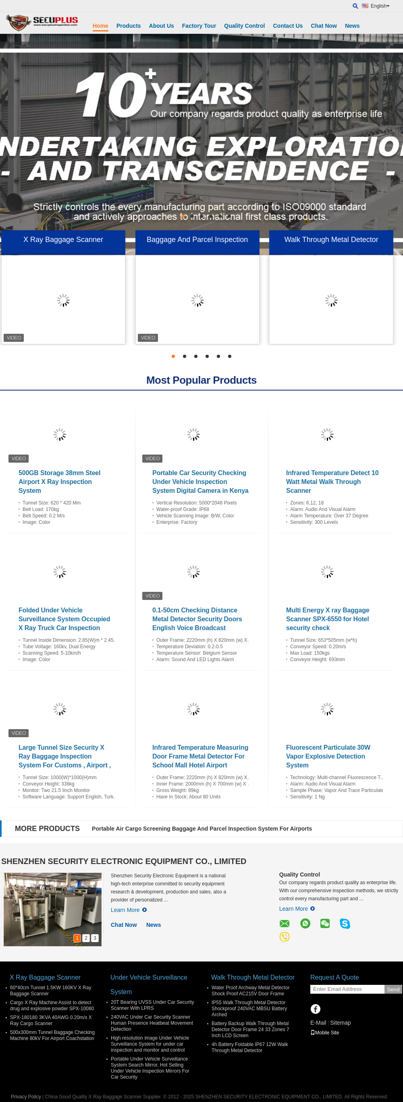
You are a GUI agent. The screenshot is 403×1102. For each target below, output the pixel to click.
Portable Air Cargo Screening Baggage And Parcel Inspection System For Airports (202, 828)
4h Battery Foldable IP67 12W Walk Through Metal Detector (250, 1047)
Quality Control (244, 26)
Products (128, 26)
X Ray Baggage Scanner (63, 240)
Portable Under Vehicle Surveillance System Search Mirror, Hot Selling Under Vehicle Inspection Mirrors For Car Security (150, 1068)
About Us (161, 26)
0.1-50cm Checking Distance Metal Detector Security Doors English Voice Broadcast (197, 619)
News (352, 26)
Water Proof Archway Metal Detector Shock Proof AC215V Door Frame (251, 991)
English (380, 6)
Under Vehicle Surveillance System (148, 984)
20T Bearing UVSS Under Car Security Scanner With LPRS (152, 1005)
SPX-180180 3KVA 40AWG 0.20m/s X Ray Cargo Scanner (51, 1020)
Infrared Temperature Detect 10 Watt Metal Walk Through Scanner (332, 481)
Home (100, 26)
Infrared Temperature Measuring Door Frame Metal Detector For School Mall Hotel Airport (200, 756)
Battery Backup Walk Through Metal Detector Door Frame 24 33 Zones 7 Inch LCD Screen (250, 1029)
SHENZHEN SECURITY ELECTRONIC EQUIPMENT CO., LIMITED (124, 861)
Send (393, 989)
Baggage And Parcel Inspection (197, 240)
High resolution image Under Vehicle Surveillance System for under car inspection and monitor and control (150, 1044)
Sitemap (340, 1022)
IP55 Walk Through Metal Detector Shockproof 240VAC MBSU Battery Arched (249, 1008)
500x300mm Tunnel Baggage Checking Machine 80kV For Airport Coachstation (52, 1035)
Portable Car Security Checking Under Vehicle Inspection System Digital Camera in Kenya (200, 481)
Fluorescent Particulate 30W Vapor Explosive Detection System (328, 756)
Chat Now (324, 26)
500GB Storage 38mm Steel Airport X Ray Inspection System (59, 481)
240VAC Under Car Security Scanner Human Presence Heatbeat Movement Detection (152, 1023)
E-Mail (318, 1022)
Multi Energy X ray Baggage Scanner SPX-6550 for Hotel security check (327, 619)
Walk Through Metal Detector (331, 240)
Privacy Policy (26, 1097)
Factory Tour (199, 26)
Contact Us (288, 26)
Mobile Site (324, 1033)
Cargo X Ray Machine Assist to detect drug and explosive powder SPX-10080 (52, 1005)
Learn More (129, 910)
